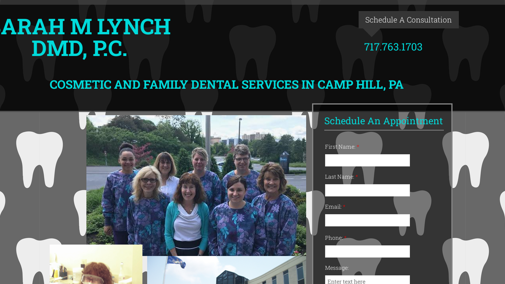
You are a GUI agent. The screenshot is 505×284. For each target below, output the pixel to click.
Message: (337, 267)
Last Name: (341, 176)
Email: (335, 206)
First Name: (342, 146)
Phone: (336, 237)
